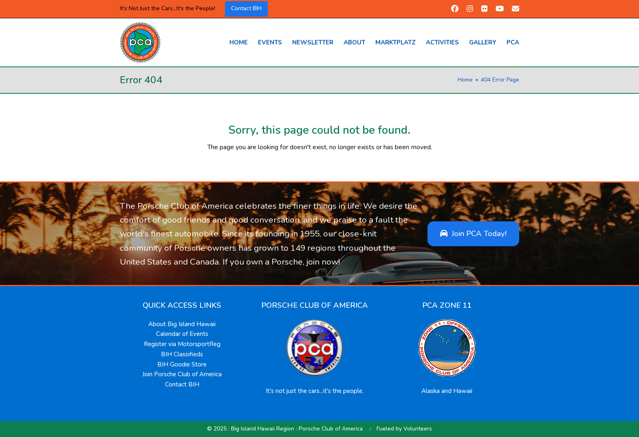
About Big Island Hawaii (182, 324)
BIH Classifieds (182, 354)
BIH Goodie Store (182, 364)
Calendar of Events (182, 334)
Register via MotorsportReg (182, 344)
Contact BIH (246, 8)
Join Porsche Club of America (182, 374)
